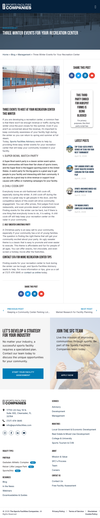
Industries (56, 424)
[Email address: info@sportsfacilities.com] (17, 425)
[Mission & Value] (59, 456)
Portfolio (6, 457)
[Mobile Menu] (95, 7)
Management (10, 28)
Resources (7, 477)
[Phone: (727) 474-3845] (17, 420)
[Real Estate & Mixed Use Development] (74, 434)
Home (5, 54)
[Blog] (15, 481)
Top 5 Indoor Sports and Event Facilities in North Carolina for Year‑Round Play (84, 170)
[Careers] (59, 470)
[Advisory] (58, 406)
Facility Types (8, 451)
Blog (13, 54)
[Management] (58, 415)
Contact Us (56, 475)
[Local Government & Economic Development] (74, 429)
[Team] (59, 465)
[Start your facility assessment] (23, 373)
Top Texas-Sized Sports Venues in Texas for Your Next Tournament (84, 150)
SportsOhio (8, 470)
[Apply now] (67, 375)
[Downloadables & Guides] (15, 495)
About (54, 451)
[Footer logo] (14, 402)
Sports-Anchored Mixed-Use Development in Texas (85, 190)
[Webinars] (15, 490)
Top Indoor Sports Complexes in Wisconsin (84, 207)
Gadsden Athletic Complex (16, 462)
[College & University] (74, 438)
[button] (21, 294)
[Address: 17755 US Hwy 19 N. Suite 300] (17, 413)
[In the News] (15, 486)
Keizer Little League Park (15, 466)
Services (55, 401)
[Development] (58, 411)
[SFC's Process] (59, 461)
